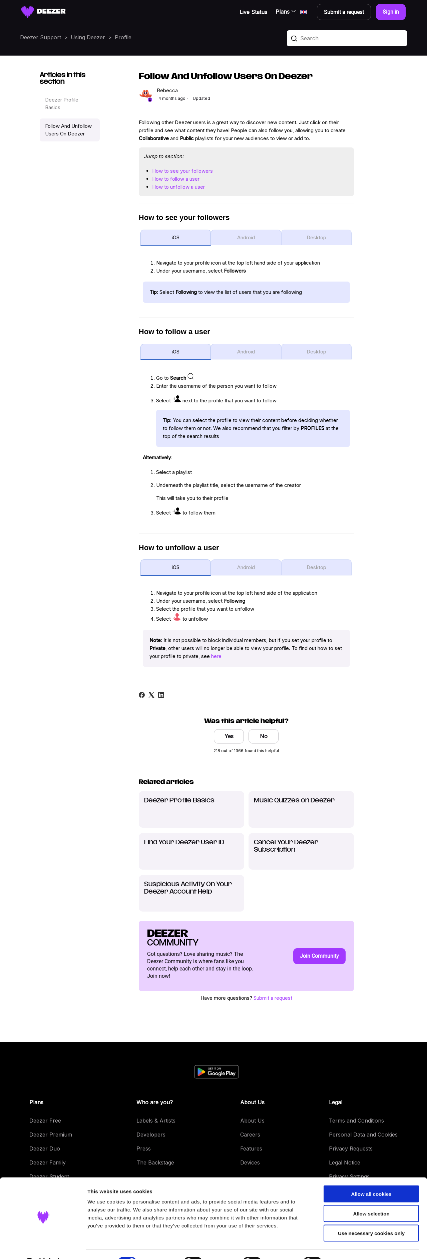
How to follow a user (175, 179)
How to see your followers (182, 171)
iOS (175, 237)
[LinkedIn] (161, 695)
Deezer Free (45, 1120)
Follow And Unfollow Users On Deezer (68, 130)
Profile (123, 37)
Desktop (316, 237)
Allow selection (371, 1197)
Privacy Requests (351, 1148)
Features (251, 1148)
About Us (252, 1120)
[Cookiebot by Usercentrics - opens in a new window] (43, 1246)
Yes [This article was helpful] (229, 736)
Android (246, 237)
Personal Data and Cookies (363, 1134)
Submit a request (273, 998)
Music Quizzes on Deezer (294, 800)
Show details (350, 1246)
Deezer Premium (50, 1134)
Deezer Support (40, 37)
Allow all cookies (371, 1177)
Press (143, 1148)
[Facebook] (142, 695)
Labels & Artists (155, 1120)
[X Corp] (151, 695)
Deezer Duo (44, 1148)
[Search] (347, 38)
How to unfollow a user (178, 187)
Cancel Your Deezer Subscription (286, 846)
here (216, 656)
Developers (150, 1134)
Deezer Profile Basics (61, 103)
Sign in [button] (391, 12)
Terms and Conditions (356, 1120)
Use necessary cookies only (371, 1216)
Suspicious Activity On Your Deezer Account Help (188, 888)
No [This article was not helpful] (264, 736)
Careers (250, 1134)
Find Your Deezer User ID (184, 842)
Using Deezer (88, 37)
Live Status (253, 12)
